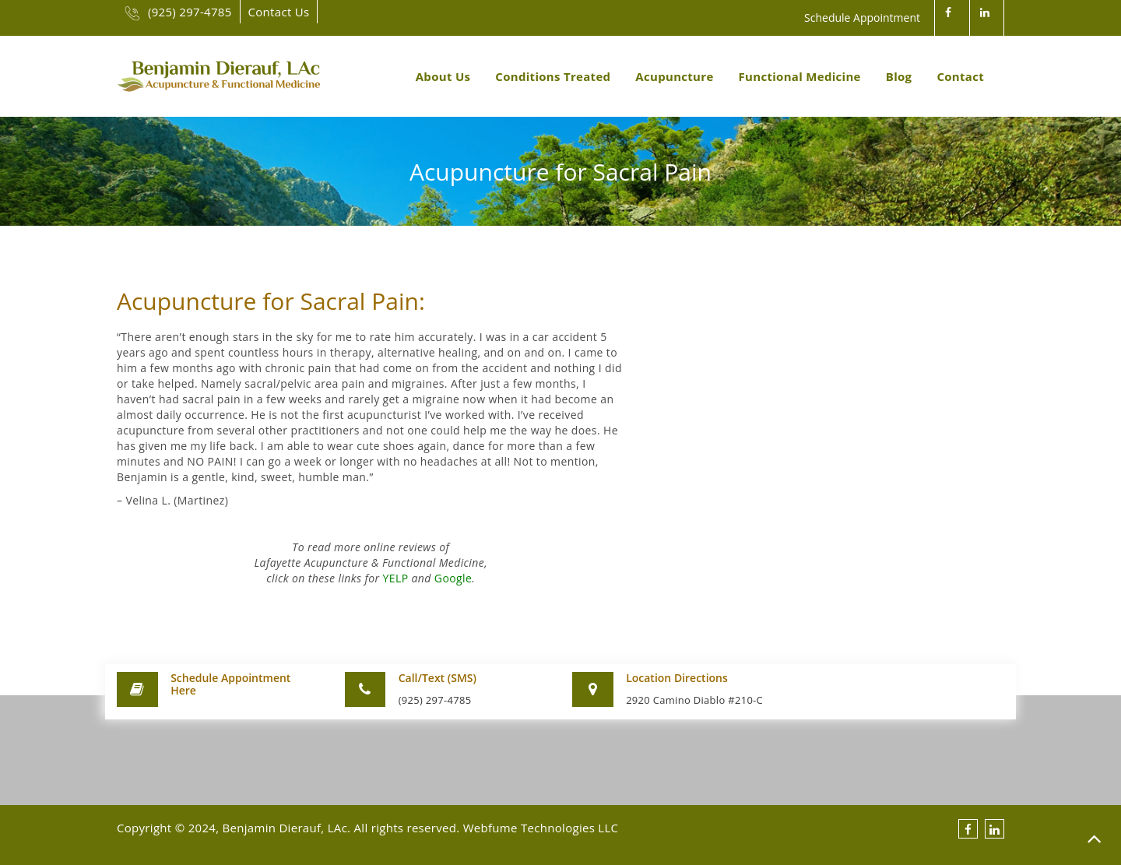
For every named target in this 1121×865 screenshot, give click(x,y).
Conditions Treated (552, 76)
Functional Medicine (800, 76)
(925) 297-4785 (178, 11)
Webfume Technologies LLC (541, 827)
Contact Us (279, 11)
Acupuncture (674, 76)
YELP (396, 578)
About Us (443, 76)
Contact (960, 76)
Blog (899, 76)
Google (453, 578)
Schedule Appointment (862, 17)
